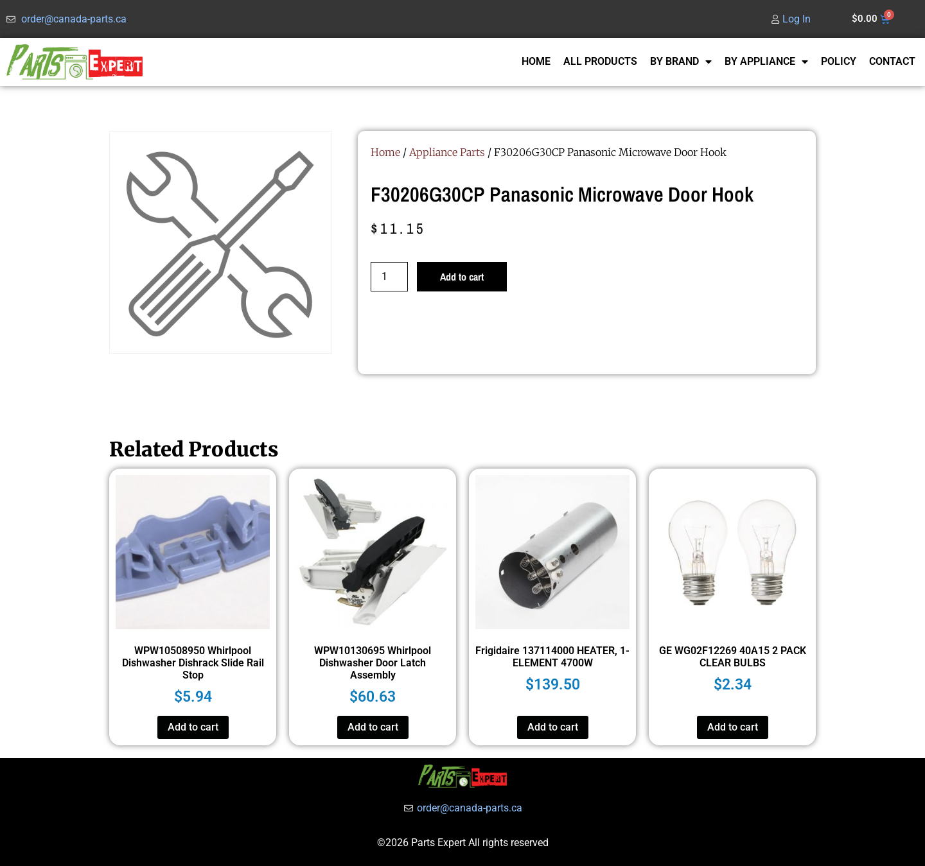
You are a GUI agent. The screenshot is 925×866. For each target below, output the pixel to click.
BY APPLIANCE (766, 61)
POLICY (838, 61)
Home (385, 152)
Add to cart (462, 277)
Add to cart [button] (193, 727)
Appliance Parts (447, 152)
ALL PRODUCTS (600, 61)
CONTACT (892, 61)
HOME (536, 61)
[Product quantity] (389, 276)
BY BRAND (681, 61)
